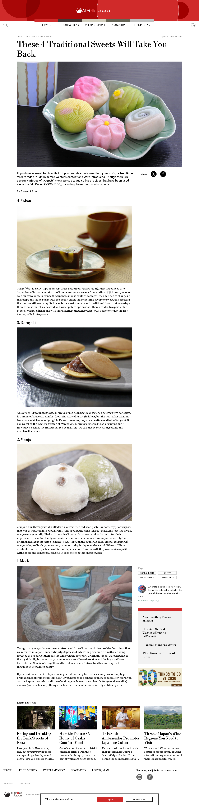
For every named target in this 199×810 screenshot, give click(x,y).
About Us (8, 783)
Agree (110, 799)
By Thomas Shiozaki (27, 191)
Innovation (118, 25)
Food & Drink (70, 25)
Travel (46, 25)
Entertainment (94, 25)
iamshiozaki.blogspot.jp (148, 600)
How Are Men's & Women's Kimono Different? (154, 632)
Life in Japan (142, 25)
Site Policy (24, 783)
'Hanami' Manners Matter (159, 645)
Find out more (139, 799)
